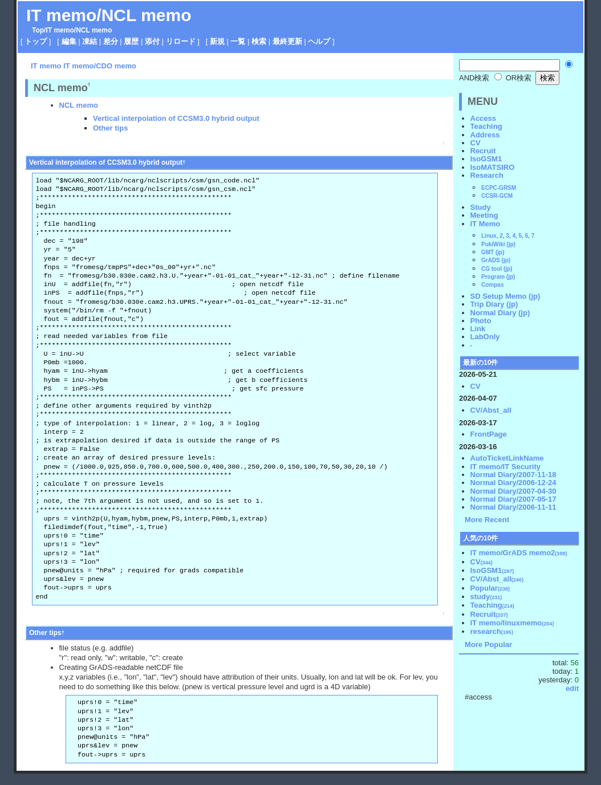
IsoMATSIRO (492, 167)
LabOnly (485, 336)
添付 (152, 41)
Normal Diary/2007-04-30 (513, 491)
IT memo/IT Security (505, 466)
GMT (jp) (493, 252)
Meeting (484, 215)
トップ (36, 41)
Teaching (486, 126)
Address (485, 135)
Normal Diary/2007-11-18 (513, 474)
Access (483, 118)
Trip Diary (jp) (494, 304)
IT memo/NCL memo (109, 15)
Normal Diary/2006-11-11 (513, 507)
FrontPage (488, 434)
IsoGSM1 (486, 158)
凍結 (89, 41)
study (486, 596)
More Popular (488, 644)
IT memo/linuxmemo (512, 623)
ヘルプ (319, 41)
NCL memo (78, 105)
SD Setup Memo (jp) (505, 296)
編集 (69, 41)
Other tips (110, 128)
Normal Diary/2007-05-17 (513, 499)
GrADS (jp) (495, 260)
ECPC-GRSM (498, 188)
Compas (492, 285)
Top (38, 30)
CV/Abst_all (490, 410)
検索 (258, 41)
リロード (181, 41)
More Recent (487, 519)
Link (478, 328)
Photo (481, 320)
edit (572, 688)
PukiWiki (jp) (498, 244)
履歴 (131, 41)
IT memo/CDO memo (99, 66)
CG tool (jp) (496, 269)
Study (480, 207)
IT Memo (485, 223)
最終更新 (287, 41)
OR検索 (512, 78)
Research (487, 175)
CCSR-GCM (497, 196)
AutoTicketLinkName (507, 458)
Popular (490, 588)
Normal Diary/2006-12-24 (513, 482)
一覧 (237, 41)
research (491, 631)
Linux (489, 236)
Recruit (483, 151)
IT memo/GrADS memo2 (518, 552)
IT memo (60, 30)
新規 (217, 41)
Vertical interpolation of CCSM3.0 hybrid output (176, 118)
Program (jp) (498, 277)
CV (475, 143)
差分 (110, 41)
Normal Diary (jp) (500, 312)
